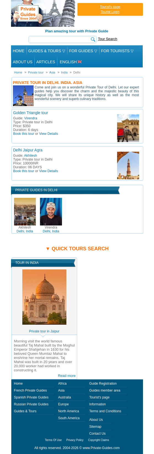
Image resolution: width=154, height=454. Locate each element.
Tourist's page (110, 7)
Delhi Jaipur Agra (28, 150)
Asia (61, 390)
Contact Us (97, 433)
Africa (62, 383)
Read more (66, 376)
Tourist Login (110, 12)
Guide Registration (103, 383)
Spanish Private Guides (31, 397)
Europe (63, 404)
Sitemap (95, 427)
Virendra (30, 118)
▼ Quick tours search (77, 248)
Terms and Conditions (105, 411)
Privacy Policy (74, 440)
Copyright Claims (98, 440)
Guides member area (104, 390)
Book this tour (23, 134)
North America (68, 411)
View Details (48, 134)
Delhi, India (25, 229)
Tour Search (107, 39)
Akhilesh (30, 156)
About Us (23, 62)
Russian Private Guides (31, 404)
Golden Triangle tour (30, 113)
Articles (45, 62)
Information (97, 404)
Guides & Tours (25, 411)
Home (19, 51)
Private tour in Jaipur (44, 331)
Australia (64, 397)
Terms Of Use (53, 440)
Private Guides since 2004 (43, 13)
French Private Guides (30, 390)
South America (69, 418)
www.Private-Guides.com (101, 448)
